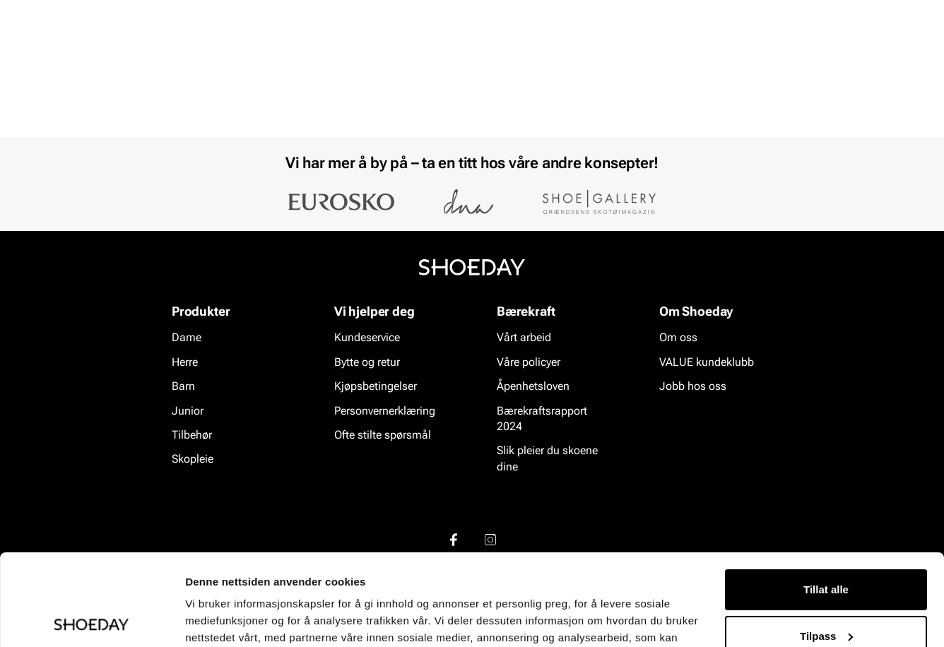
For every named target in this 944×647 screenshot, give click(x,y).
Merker (769, 92)
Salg (401, 92)
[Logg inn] (771, 52)
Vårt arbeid (524, 338)
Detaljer (205, 619)
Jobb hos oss (692, 386)
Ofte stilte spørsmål (382, 434)
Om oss (678, 338)
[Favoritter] (825, 52)
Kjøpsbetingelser (375, 386)
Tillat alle (826, 498)
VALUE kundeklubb (858, 92)
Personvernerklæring (384, 410)
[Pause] (896, 11)
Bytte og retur (367, 362)
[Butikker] (719, 52)
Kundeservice (367, 338)
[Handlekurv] (884, 52)
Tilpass (826, 544)
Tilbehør (192, 434)
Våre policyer (528, 362)
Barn (149, 92)
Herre (100, 92)
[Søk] (582, 50)
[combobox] (422, 50)
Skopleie (346, 92)
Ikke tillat (826, 591)
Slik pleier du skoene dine (547, 458)
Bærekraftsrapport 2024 (542, 418)
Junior (200, 92)
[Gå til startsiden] (100, 49)
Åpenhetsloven (533, 386)
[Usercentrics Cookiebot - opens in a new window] (91, 619)
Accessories (270, 92)
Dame (51, 92)
